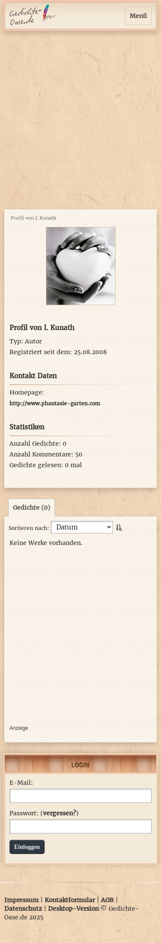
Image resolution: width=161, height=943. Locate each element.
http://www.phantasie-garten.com (54, 403)
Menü (138, 16)
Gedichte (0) (31, 507)
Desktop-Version (73, 908)
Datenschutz (23, 908)
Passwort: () (44, 813)
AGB (107, 900)
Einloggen (27, 847)
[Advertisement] (80, 120)
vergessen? (59, 813)
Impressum (21, 900)
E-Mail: (21, 783)
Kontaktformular (70, 900)
